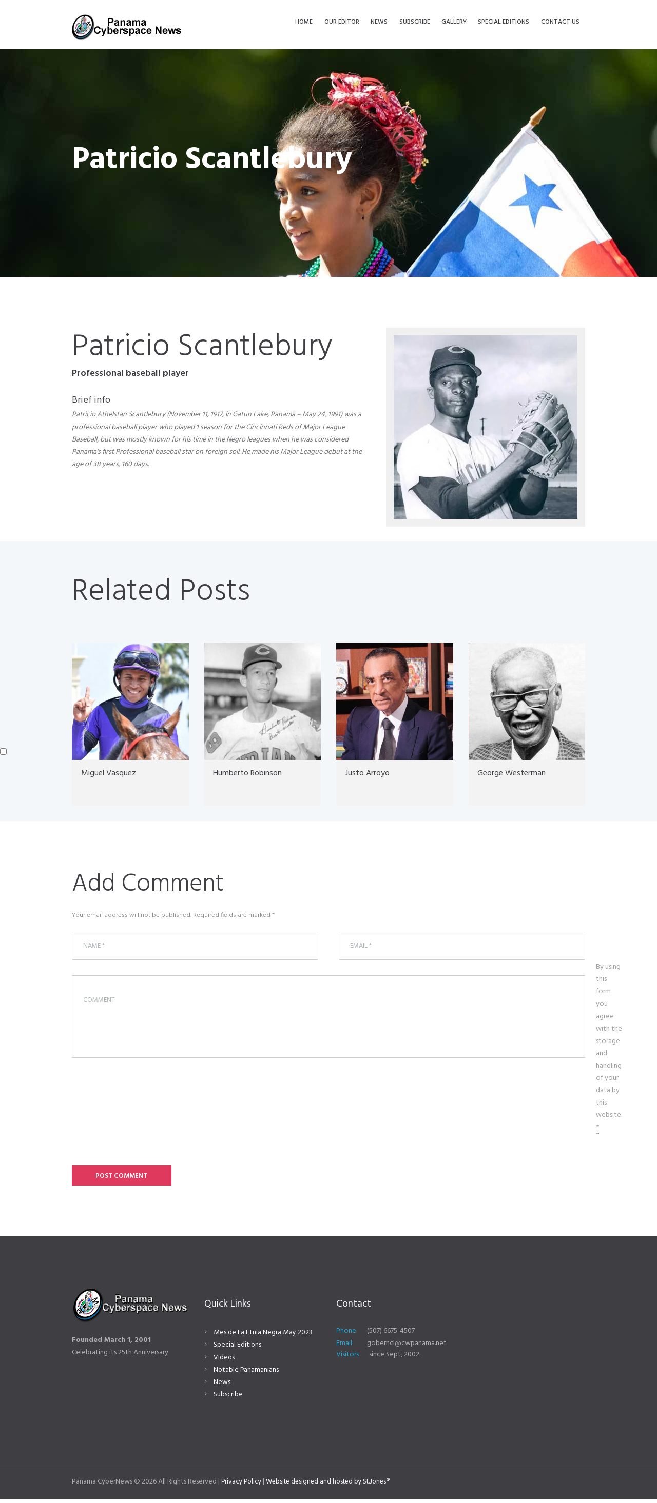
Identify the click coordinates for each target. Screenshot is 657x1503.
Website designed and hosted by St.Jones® (334, 1485)
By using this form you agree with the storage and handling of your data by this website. (609, 1049)
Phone (346, 1334)
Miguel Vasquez (112, 773)
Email (344, 1347)
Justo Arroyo (370, 773)
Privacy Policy (242, 1485)
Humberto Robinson (253, 773)
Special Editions (238, 1348)
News (222, 1386)
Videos (224, 1361)
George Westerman (515, 773)
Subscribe (228, 1398)
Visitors (347, 1358)
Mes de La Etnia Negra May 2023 (263, 1336)
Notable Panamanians (247, 1373)
